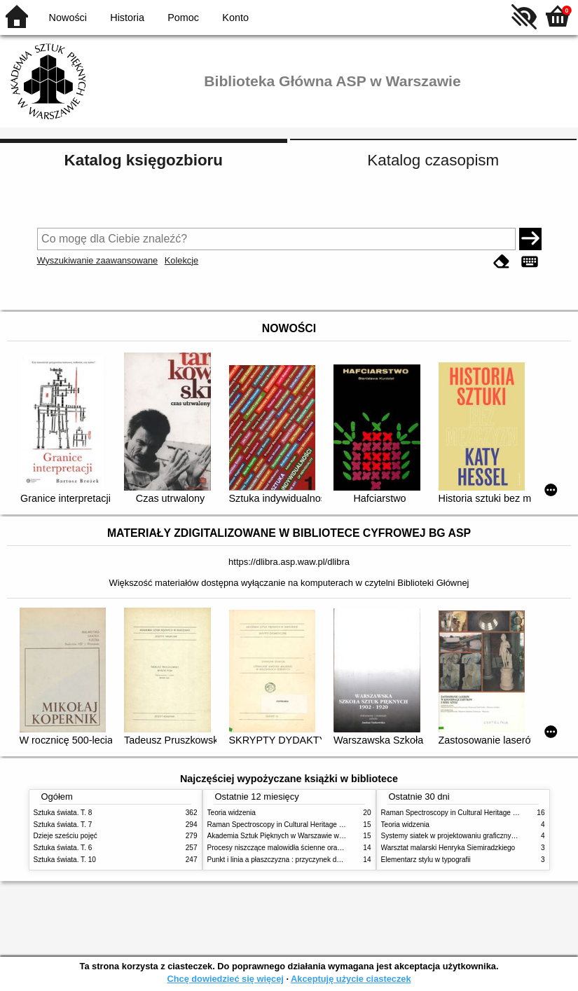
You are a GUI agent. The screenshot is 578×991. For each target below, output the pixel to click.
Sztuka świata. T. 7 (63, 824)
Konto (235, 17)
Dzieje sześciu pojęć (65, 836)
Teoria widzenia (231, 812)
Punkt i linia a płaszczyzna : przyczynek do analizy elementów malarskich (321, 859)
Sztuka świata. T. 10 (65, 859)
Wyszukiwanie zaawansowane (97, 260)
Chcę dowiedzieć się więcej (225, 978)
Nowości (68, 17)
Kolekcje (181, 260)
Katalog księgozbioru (143, 160)
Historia (127, 17)
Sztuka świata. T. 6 (63, 848)
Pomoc (183, 17)
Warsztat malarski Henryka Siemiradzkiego (448, 848)
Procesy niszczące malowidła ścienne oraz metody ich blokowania (311, 848)
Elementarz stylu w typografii (426, 859)
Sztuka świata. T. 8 (63, 812)
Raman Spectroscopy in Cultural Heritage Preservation (293, 824)
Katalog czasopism (433, 160)
